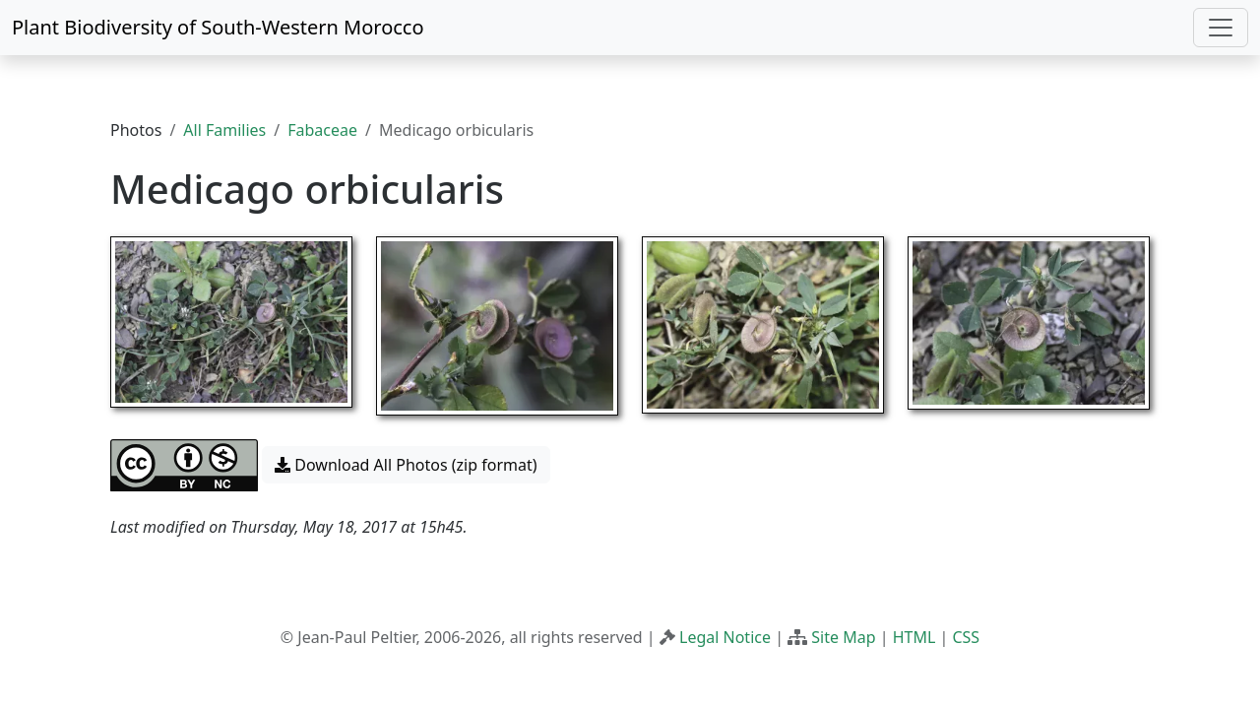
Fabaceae (322, 130)
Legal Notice (725, 637)
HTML (914, 637)
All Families (224, 130)
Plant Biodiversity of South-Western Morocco (218, 27)
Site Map (843, 637)
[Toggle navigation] (1220, 27)
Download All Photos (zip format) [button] (405, 465)
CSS (965, 637)
